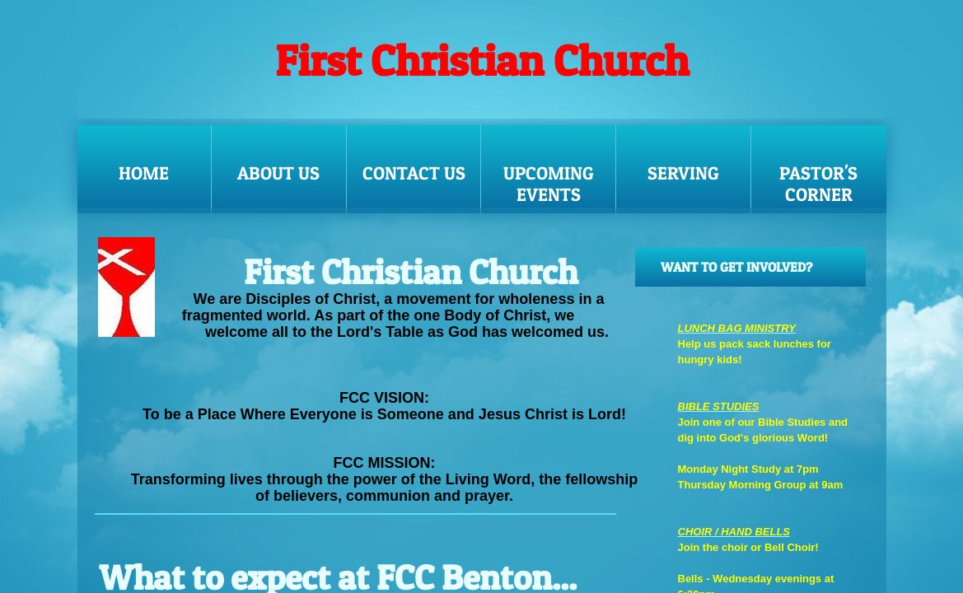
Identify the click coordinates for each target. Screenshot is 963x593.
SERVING (683, 173)
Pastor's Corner (818, 183)
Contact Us (413, 173)
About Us (278, 173)
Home (144, 173)
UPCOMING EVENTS (548, 183)
